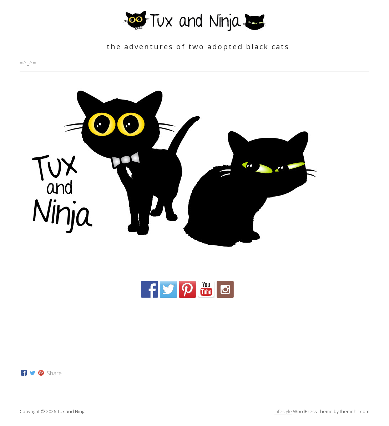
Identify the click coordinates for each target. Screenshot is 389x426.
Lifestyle (283, 411)
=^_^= (28, 62)
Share (54, 373)
